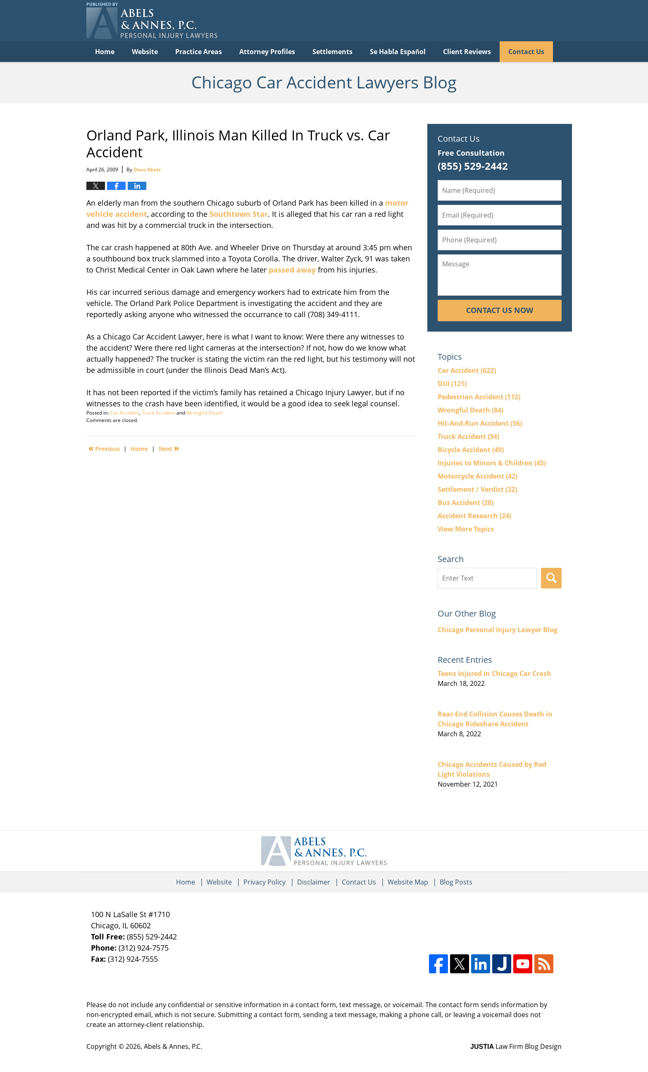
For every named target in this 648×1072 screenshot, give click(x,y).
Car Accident (124, 412)
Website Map (408, 882)
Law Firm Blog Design (516, 1046)
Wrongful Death (204, 412)
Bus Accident (465, 502)
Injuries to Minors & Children (492, 462)
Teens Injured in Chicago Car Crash (494, 673)
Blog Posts (456, 882)
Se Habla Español (398, 51)
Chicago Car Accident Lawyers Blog (151, 20)
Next (169, 448)
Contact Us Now (499, 310)
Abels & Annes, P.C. (173, 1046)
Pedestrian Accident (479, 396)
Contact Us (526, 51)
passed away (292, 270)
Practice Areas (198, 51)
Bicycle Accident (471, 449)
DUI (452, 383)
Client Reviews (467, 51)
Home (104, 51)
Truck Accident (158, 412)
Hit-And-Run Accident (480, 423)
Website (145, 51)
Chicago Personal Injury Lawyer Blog (497, 629)
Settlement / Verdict (477, 489)
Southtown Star (239, 214)
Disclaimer (313, 882)
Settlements (332, 51)
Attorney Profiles (267, 51)
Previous (104, 448)
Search (551, 578)
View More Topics (466, 529)
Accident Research (474, 515)
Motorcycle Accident (477, 476)
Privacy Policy (264, 882)
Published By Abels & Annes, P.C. (477, 20)
